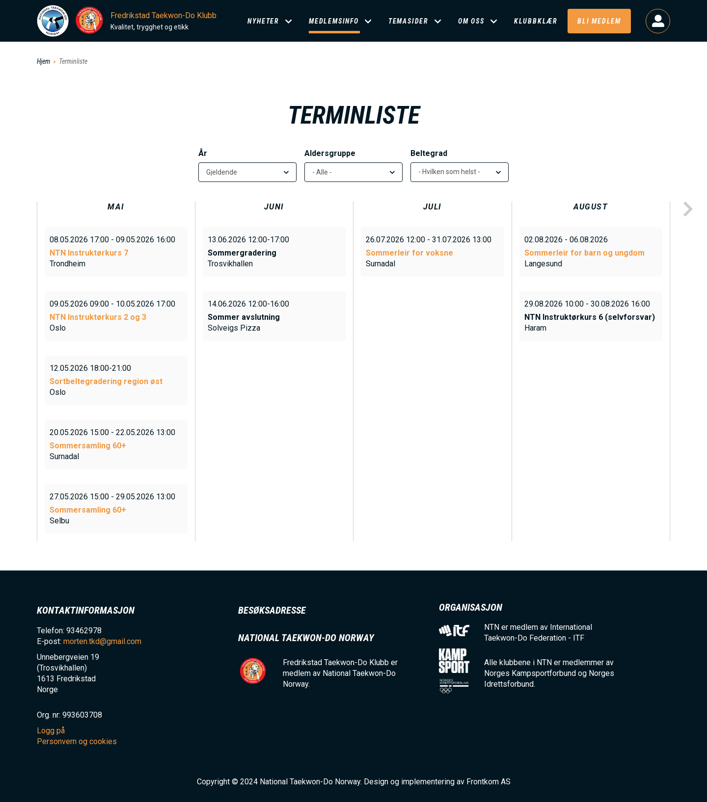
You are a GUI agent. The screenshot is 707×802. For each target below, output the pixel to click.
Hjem (43, 61)
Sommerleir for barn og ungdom (584, 253)
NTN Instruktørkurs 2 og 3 (98, 317)
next (688, 209)
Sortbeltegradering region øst (106, 381)
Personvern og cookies (77, 741)
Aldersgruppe (329, 153)
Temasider (408, 21)
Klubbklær (536, 21)
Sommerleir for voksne (409, 253)
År (202, 153)
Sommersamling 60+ (88, 445)
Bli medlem (599, 21)
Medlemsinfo (334, 21)
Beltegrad (428, 153)
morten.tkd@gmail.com (102, 641)
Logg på (658, 21)
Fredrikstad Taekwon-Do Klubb (163, 15)
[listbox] (459, 172)
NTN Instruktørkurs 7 (89, 253)
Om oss (471, 21)
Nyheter (263, 21)
